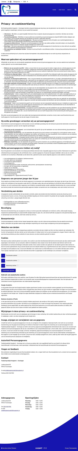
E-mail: (3, 370)
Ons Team (62, 10)
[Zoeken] (75, 9)
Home (54, 10)
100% (24, 1)
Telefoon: (3, 373)
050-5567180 (7, 407)
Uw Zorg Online (7, 448)
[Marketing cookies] (17, 265)
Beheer (14, 448)
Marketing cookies (11, 265)
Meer (69, 10)
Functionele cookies (11, 255)
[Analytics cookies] (18, 260)
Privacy (67, 448)
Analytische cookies (11, 260)
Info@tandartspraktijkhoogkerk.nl (14, 370)
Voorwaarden (73, 448)
